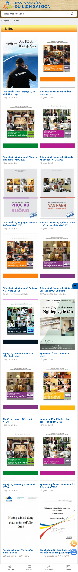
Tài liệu (16, 20)
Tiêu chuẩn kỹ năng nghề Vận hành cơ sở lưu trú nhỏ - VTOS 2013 (57, 223)
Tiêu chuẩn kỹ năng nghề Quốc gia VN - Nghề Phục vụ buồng (57, 289)
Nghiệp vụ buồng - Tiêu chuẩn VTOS (18, 420)
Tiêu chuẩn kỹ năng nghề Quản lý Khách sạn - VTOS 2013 (56, 158)
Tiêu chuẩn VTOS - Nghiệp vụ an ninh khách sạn (19, 93)
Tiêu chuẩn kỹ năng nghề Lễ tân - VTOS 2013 (56, 93)
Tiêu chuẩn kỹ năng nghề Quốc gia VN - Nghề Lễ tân (20, 289)
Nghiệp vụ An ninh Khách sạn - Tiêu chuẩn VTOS (18, 354)
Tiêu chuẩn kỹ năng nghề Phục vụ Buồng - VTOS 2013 (20, 223)
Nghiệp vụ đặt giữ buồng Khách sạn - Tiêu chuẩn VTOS (55, 420)
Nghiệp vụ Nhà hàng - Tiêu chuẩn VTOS (19, 485)
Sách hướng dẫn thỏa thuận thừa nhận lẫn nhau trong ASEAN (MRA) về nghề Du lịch (57, 551)
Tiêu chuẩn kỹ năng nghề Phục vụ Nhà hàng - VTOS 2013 (20, 158)
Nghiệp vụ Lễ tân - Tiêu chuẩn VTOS (55, 354)
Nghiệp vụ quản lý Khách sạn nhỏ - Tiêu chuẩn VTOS (57, 485)
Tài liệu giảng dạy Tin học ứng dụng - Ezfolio (18, 551)
